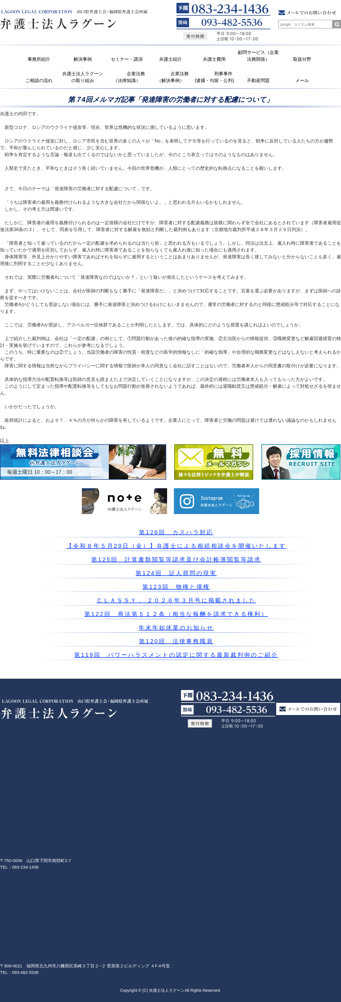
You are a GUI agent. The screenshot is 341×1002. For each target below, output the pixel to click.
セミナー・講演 (127, 59)
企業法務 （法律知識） (128, 77)
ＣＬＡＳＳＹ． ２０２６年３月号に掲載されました (176, 600)
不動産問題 (258, 80)
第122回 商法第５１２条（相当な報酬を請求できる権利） (176, 614)
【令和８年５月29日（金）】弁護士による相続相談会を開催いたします (176, 546)
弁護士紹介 (170, 59)
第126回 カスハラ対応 (176, 532)
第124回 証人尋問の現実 (176, 573)
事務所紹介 (39, 59)
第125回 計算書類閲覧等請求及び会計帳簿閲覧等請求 (176, 559)
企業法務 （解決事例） (172, 77)
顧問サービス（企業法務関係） (258, 56)
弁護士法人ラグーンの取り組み (82, 77)
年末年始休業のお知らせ (176, 627)
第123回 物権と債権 (176, 587)
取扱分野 (302, 59)
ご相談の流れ (39, 80)
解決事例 (83, 59)
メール (302, 80)
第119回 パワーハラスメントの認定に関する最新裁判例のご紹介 (176, 655)
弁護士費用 (214, 59)
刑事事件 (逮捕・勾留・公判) (215, 77)
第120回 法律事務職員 (176, 641)
